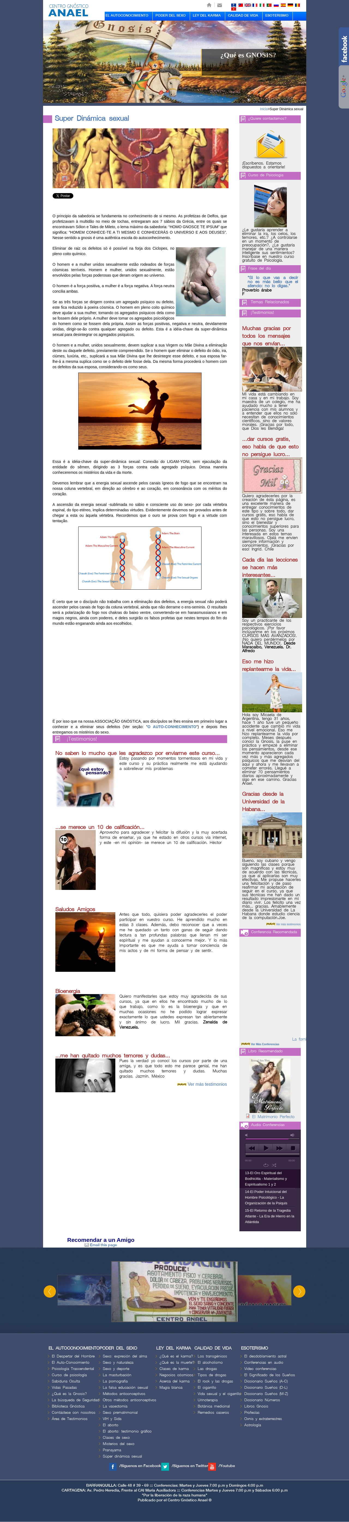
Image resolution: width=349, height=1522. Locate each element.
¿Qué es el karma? (176, 1356)
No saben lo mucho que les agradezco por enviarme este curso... (137, 753)
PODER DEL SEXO (170, 15)
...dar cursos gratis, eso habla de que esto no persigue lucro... (270, 447)
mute (247, 1135)
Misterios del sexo (118, 1444)
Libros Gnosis (256, 1406)
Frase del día (259, 268)
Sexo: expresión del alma (125, 1356)
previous (252, 1148)
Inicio (264, 109)
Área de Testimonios (70, 1419)
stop (293, 1148)
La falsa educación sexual (125, 1387)
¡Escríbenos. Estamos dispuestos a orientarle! (263, 165)
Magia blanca (171, 1387)
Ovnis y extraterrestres (263, 1419)
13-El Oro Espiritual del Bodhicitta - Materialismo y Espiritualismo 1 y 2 (266, 1178)
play (265, 1148)
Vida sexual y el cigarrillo (219, 1394)
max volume (292, 1135)
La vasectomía (115, 1406)
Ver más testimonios (207, 1084)
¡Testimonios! (82, 739)
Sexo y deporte (116, 1369)
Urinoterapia (208, 1400)
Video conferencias (260, 1369)
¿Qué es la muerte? (177, 1362)
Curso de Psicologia (265, 175)
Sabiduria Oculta (66, 1381)
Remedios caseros (213, 1412)
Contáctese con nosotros (73, 1412)
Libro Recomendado (265, 1051)
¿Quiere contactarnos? (267, 118)
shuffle (274, 1165)
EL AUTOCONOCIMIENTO (127, 15)
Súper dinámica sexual (122, 1456)
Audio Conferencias (268, 1125)
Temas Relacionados (270, 302)
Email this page (101, 1245)
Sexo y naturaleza (118, 1362)
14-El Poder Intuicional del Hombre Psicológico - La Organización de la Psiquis (266, 1197)
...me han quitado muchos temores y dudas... (112, 1055)
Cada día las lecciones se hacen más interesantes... (270, 568)
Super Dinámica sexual (286, 109)
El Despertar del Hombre (73, 1356)
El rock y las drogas (215, 1381)
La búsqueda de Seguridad (75, 1400)
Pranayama (112, 1450)
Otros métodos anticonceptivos (129, 1400)
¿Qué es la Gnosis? (69, 1394)
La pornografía (115, 1381)
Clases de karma (174, 1369)
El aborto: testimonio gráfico (127, 1431)
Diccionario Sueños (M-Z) (266, 1394)
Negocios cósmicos (176, 1375)
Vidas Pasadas (64, 1387)
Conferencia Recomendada (274, 932)
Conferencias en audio (263, 1362)
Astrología (252, 1425)
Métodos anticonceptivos (124, 1394)
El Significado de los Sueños (269, 1375)
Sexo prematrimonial (120, 1412)
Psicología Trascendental (73, 1369)
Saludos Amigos (75, 909)
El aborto (110, 1425)
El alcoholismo (210, 1362)
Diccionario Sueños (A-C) (266, 1381)
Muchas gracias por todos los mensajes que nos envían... (266, 336)
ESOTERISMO (276, 15)
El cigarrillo (207, 1387)
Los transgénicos (212, 1356)
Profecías (252, 1412)
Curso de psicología (69, 1375)
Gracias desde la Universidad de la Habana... (263, 802)
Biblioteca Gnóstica (68, 1406)
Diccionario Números (262, 1400)
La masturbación (117, 1375)
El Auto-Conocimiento (70, 1362)
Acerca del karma (174, 1381)
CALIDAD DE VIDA (243, 15)
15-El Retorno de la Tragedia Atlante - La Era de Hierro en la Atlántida (269, 1216)
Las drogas (207, 1369)
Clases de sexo (116, 1437)
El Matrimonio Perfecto (273, 1117)
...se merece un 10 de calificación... (100, 827)
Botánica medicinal (214, 1406)
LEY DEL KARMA (207, 15)
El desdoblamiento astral (265, 1356)
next (279, 1148)
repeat (266, 1165)
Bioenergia (67, 991)
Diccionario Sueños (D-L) (265, 1387)
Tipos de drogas (212, 1375)
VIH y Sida (112, 1419)
